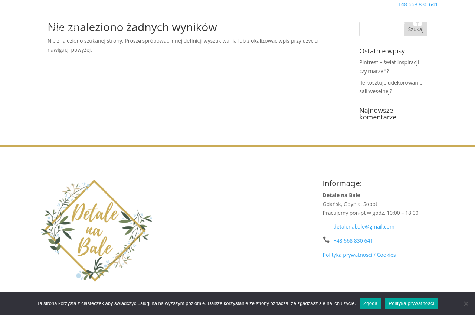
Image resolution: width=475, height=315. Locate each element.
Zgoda (370, 303)
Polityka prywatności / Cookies (359, 254)
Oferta (240, 21)
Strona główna (159, 21)
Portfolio (206, 21)
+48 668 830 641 (353, 240)
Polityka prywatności (411, 303)
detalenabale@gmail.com (363, 226)
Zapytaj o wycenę (376, 21)
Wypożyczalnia (283, 21)
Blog (331, 21)
